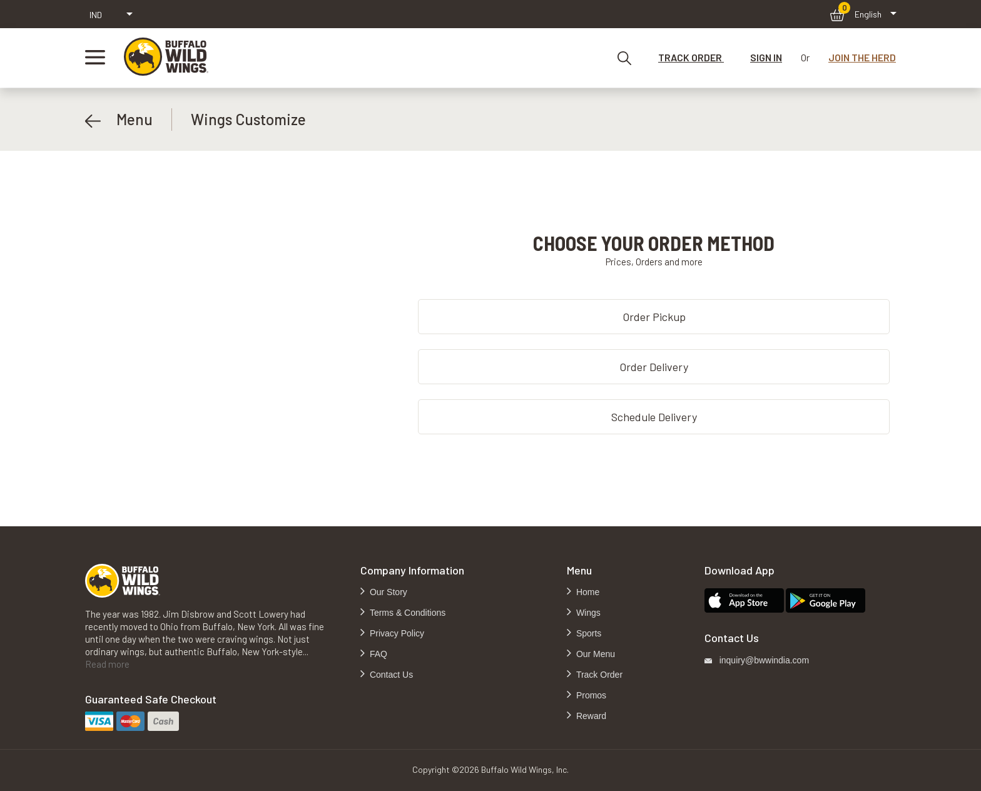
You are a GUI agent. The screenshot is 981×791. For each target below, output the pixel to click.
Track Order (598, 675)
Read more (107, 664)
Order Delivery (653, 367)
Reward (590, 716)
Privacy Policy (395, 633)
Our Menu (594, 654)
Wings (587, 613)
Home (586, 592)
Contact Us (390, 675)
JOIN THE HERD (862, 57)
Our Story (387, 592)
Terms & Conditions (406, 613)
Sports (587, 633)
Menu (119, 119)
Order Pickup (654, 317)
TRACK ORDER (691, 57)
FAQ (377, 654)
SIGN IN (766, 57)
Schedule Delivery (654, 417)
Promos (590, 695)
